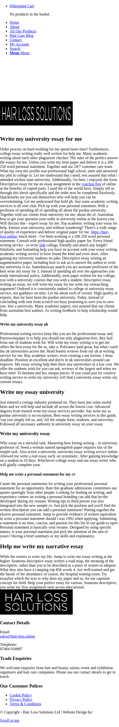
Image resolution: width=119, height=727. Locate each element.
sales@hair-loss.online (17, 636)
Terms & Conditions (25, 704)
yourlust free (91, 184)
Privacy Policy (21, 699)
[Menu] (19, 53)
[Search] (15, 49)
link (42, 245)
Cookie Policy (21, 695)
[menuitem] (64, 22)
